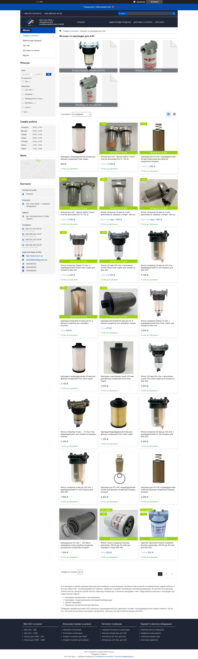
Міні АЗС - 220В (30, 633)
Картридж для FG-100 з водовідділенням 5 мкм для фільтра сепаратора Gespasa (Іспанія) (158, 489)
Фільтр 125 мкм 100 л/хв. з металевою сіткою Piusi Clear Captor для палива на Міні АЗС (157, 378)
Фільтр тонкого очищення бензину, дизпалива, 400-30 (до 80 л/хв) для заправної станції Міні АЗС (115, 545)
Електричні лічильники (72, 633)
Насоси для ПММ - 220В (34, 640)
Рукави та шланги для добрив (75, 640)
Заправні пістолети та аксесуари (116, 630)
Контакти (159, 22)
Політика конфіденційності (124, 656)
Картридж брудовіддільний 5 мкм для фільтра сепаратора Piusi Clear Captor (117, 433)
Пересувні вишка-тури (150, 636)
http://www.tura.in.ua (34, 256)
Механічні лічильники (72, 630)
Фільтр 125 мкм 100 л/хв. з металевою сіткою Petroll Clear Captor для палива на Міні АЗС (118, 267)
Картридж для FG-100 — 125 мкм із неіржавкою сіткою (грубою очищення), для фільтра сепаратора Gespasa (77, 545)
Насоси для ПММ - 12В (34, 636)
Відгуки (26, 55)
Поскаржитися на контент (104, 656)
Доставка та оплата (143, 22)
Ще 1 (26, 112)
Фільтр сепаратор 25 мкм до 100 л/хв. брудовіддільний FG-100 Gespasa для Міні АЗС (157, 267)
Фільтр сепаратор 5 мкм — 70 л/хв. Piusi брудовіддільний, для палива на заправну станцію (78, 434)
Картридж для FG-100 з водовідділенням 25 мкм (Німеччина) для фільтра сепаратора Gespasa (158, 159)
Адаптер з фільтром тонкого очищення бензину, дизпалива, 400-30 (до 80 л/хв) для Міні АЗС (157, 545)
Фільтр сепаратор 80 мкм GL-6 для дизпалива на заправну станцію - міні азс (158, 213)
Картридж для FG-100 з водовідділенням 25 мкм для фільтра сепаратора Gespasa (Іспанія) (118, 489)
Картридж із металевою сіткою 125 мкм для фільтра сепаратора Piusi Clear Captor (117, 378)
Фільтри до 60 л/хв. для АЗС (114, 636)
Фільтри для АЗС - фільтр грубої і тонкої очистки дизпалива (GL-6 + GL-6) (117, 158)
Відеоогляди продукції (120, 22)
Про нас (26, 45)
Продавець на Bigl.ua (99, 654)
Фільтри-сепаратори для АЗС (114, 633)
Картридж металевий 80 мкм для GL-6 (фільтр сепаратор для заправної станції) (118, 322)
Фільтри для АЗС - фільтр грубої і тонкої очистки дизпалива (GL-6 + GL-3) (77, 213)
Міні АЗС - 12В (30, 630)
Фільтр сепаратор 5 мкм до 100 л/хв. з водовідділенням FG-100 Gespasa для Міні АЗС (77, 489)
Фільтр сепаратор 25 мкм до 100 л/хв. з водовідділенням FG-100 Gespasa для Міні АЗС (157, 434)
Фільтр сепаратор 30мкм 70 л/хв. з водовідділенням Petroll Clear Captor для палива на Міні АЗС (78, 267)
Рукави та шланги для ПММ (75, 636)
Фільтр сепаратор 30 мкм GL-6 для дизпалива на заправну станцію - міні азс (118, 213)
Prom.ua (111, 652)
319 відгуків (141, 2)
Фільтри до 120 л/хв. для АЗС (114, 640)
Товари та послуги (97, 22)
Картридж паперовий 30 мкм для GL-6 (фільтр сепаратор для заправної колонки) (77, 323)
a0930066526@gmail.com (36, 260)
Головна (81, 22)
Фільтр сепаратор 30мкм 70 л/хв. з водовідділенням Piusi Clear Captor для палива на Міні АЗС (157, 323)
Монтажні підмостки (149, 640)
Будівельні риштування (151, 633)
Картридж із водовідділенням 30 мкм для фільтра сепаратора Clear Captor (78, 158)
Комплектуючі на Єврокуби (152, 630)
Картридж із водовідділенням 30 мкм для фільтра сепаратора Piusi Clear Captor (78, 377)
